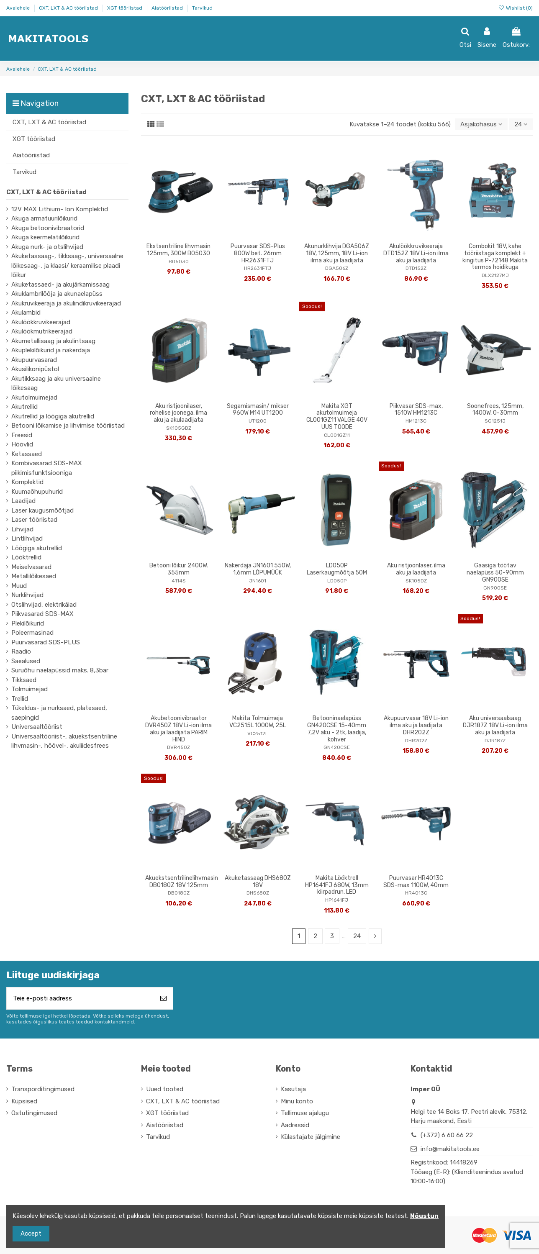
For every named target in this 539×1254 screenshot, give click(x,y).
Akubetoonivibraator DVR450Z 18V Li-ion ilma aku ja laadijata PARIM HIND (178, 729)
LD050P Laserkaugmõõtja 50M (337, 569)
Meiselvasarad (31, 567)
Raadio (21, 651)
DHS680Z (257, 893)
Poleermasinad (32, 632)
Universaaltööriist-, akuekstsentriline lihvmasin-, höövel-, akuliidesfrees (64, 741)
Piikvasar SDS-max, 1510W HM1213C (416, 410)
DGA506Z (336, 268)
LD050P (336, 581)
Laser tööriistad (34, 519)
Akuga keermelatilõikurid (45, 237)
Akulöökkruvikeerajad (40, 322)
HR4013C (416, 893)
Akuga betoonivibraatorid (47, 228)
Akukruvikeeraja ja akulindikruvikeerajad (66, 303)
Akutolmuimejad (34, 397)
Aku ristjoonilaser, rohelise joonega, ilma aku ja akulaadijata (178, 413)
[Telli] (163, 998)
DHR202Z (416, 741)
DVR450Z (178, 747)
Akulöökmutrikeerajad (41, 331)
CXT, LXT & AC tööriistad (69, 8)
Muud (19, 586)
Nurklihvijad (27, 595)
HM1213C (416, 421)
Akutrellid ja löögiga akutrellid (52, 416)
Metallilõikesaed (33, 576)
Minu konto (297, 1101)
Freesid (21, 435)
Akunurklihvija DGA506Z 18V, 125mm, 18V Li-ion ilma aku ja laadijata (336, 253)
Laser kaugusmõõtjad (42, 510)
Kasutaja (293, 1089)
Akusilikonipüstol (35, 369)
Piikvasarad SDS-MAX (42, 614)
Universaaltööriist (36, 727)
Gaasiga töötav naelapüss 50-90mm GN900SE (495, 572)
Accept (31, 1233)
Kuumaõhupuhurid (37, 491)
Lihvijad (22, 529)
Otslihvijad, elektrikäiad (44, 604)
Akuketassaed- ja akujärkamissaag (60, 284)
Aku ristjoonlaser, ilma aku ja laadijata (416, 569)
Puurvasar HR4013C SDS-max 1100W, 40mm (416, 881)
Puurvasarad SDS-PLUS (45, 642)
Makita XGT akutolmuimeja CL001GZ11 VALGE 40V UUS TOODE (336, 417)
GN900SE (495, 588)
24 (521, 124)
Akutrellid (24, 406)
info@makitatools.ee (450, 1149)
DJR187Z (495, 741)
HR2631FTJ (257, 268)
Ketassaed (26, 454)
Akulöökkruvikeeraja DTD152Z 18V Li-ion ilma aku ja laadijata (416, 253)
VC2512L (257, 733)
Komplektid (27, 482)
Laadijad (23, 501)
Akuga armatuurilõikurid (44, 218)
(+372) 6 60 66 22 (447, 1135)
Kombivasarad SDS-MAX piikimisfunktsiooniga (46, 468)
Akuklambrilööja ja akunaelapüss (57, 293)
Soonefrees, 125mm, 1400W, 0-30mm (495, 410)
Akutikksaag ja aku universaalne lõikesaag (56, 383)
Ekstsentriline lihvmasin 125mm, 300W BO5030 (178, 250)
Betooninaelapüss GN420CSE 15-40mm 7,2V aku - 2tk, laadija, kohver (336, 729)
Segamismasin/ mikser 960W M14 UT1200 (258, 410)
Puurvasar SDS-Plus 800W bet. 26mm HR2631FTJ (258, 253)
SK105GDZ (178, 428)
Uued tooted (164, 1089)
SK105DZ (416, 581)
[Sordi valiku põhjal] (481, 124)
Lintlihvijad (27, 538)
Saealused (25, 661)
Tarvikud (202, 8)
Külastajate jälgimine (310, 1137)
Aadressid (295, 1125)
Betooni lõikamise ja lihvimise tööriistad (68, 425)
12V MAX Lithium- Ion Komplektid (59, 209)
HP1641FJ (336, 900)
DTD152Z (416, 268)
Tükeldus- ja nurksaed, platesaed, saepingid (59, 712)
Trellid (19, 699)
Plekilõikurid (27, 623)
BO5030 (179, 261)
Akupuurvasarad (34, 360)
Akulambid (26, 312)
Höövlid (22, 444)
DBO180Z (179, 893)
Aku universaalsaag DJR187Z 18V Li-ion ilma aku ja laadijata (495, 725)
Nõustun (424, 1216)
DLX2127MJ (495, 275)
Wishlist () (515, 8)
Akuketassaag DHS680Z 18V (258, 881)
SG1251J (495, 421)
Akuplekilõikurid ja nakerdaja (50, 350)
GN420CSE (336, 747)
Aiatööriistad (167, 8)
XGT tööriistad (125, 8)
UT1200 (258, 421)
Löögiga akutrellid (36, 548)
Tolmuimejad (29, 689)
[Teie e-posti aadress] (80, 998)
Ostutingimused (34, 1113)
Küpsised (24, 1101)
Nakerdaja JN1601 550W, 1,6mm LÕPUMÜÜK (258, 569)
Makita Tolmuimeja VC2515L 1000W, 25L (257, 722)
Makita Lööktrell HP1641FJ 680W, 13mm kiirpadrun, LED (337, 885)
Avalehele (18, 8)
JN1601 (257, 581)
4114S (179, 581)
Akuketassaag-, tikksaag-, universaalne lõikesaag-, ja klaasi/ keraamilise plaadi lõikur (67, 265)
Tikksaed (23, 680)
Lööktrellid (26, 557)
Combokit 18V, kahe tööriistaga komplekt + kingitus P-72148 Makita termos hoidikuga (495, 257)
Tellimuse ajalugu (305, 1113)
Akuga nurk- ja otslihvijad (47, 247)
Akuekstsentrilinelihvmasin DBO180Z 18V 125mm (181, 881)
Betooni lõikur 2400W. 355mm (178, 569)
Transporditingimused (42, 1089)
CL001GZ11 (337, 435)
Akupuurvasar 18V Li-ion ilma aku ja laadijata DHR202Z (416, 725)
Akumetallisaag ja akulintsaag (53, 341)
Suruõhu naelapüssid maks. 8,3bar (59, 670)
